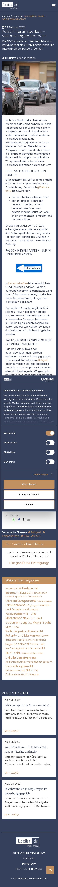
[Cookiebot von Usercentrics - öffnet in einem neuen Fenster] (41, 380)
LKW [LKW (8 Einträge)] (30, 622)
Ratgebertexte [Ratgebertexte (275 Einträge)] (14, 640)
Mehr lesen (12, 731)
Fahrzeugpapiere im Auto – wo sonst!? (27, 705)
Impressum (29, 863)
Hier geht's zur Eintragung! (29, 563)
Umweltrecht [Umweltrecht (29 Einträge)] (28, 653)
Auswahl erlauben (29, 494)
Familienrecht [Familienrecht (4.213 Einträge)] (15, 605)
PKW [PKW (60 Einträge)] (46, 635)
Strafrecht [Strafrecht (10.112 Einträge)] (12, 653)
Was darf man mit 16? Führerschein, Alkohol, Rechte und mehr (26, 749)
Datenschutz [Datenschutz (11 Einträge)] (35, 596)
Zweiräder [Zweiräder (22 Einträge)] (33, 674)
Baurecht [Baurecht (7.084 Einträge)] (27, 593)
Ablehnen (29, 504)
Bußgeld (34, 532)
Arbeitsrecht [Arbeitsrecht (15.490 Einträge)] (28, 588)
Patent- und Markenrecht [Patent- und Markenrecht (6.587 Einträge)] (24, 636)
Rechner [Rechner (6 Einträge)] (29, 639)
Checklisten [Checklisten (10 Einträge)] (40, 592)
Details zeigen (40, 474)
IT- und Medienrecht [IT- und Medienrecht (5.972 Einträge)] (20, 616)
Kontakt (29, 858)
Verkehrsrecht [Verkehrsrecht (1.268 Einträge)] (26, 658)
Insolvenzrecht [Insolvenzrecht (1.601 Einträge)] (15, 614)
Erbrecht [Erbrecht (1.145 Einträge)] (11, 601)
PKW (25, 536)
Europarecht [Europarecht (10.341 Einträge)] (27, 601)
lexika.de (6, 16)
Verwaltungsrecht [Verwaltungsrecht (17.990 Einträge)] (19, 666)
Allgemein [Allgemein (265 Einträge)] (11, 588)
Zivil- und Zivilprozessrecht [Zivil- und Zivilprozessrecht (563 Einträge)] (21, 672)
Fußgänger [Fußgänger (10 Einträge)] (32, 605)
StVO (35, 536)
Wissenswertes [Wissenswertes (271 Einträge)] (15, 670)
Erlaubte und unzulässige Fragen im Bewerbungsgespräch (26, 791)
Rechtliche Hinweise (29, 869)
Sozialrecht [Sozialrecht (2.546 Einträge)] (21, 644)
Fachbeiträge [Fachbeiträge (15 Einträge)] (44, 601)
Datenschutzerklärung (29, 853)
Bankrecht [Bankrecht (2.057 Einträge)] (12, 593)
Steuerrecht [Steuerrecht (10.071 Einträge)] (36, 648)
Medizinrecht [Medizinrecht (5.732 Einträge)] (42, 623)
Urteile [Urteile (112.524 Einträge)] (10, 657)
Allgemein (17, 16)
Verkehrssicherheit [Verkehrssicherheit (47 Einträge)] (16, 662)
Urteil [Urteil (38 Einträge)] (39, 653)
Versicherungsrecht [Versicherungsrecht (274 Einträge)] (39, 662)
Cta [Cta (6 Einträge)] (25, 596)
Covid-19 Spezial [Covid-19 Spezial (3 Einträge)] (13, 596)
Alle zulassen (29, 484)
